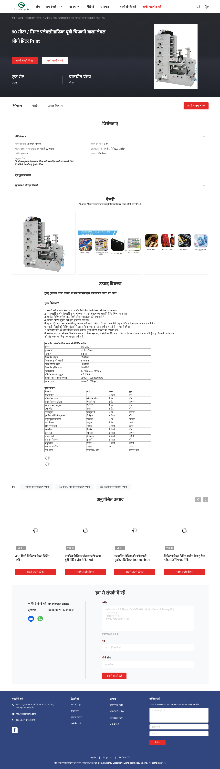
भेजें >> (157, 742)
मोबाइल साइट (108, 758)
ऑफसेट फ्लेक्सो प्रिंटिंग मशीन (36, 487)
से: (104, 641)
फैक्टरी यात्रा (75, 711)
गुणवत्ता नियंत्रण (76, 717)
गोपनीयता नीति (124, 758)
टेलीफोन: (107, 657)
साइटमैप (93, 758)
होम (13, 18)
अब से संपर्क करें (114, 675)
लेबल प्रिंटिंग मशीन (33, 18)
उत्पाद (20, 18)
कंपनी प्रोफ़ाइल (76, 705)
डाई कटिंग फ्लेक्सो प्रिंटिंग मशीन (113, 487)
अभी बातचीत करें (55, 60)
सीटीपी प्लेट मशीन (116, 705)
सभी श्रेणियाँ (114, 724)
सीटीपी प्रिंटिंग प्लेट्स (117, 711)
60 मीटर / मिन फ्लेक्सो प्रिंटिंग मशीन (74, 487)
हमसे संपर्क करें (76, 723)
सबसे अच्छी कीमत (24, 60)
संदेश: (105, 602)
